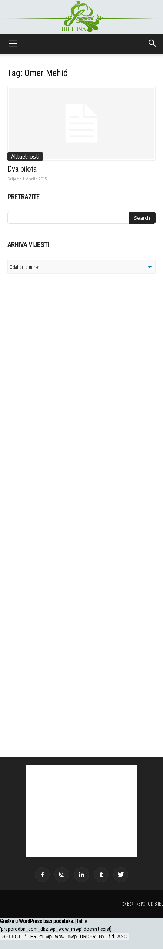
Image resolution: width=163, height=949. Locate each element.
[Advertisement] (64, 374)
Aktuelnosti (25, 156)
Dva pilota (22, 168)
